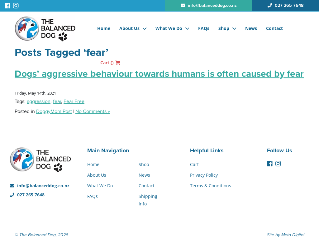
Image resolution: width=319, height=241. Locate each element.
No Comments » (92, 111)
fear (57, 101)
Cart (110, 63)
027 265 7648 (27, 195)
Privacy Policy (204, 175)
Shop (223, 28)
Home (103, 28)
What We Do (168, 28)
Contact (274, 28)
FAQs (203, 28)
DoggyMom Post (54, 111)
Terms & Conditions (210, 186)
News (251, 28)
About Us (129, 28)
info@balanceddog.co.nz (39, 186)
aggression (38, 101)
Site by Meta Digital (285, 235)
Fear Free (74, 101)
